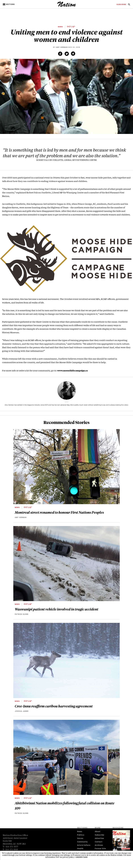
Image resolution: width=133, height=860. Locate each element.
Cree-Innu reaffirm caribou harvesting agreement (54, 706)
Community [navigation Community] (82, 842)
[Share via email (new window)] (73, 53)
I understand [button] (81, 857)
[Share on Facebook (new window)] (60, 53)
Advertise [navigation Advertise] (99, 839)
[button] (9, 4)
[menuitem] (121, 5)
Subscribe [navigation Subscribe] (99, 835)
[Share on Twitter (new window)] (66, 53)
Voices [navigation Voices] (80, 839)
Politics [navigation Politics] (80, 835)
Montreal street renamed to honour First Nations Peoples (59, 512)
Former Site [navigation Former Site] (100, 849)
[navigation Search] (129, 5)
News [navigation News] (79, 832)
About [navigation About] (97, 832)
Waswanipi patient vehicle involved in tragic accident (57, 609)
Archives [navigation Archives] (99, 845)
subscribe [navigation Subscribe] (121, 5)
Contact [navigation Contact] (98, 842)
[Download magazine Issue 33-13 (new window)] (121, 842)
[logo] (66, 6)
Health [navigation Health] (80, 849)
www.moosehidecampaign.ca (72, 370)
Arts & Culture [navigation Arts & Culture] (83, 845)
